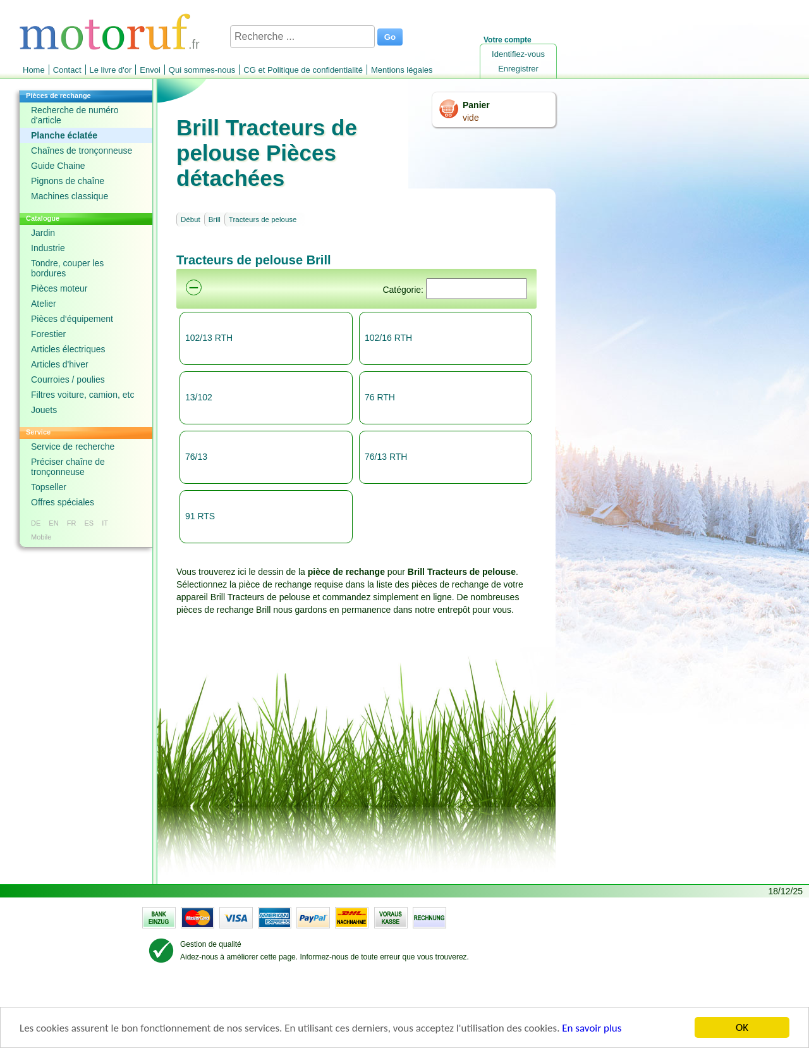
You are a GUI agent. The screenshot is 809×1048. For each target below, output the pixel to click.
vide (471, 118)
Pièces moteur (59, 288)
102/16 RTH (388, 338)
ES (89, 523)
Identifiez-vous (518, 54)
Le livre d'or (111, 70)
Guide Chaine (58, 166)
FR (71, 523)
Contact (67, 70)
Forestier (48, 334)
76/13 (196, 457)
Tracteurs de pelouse (263, 219)
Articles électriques (68, 349)
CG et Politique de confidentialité (303, 70)
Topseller (48, 487)
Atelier (43, 304)
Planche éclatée (64, 135)
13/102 (198, 397)
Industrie (48, 248)
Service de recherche (72, 446)
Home (34, 70)
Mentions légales (402, 70)
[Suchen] (476, 288)
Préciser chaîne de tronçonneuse (68, 467)
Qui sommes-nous (202, 70)
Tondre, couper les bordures (67, 268)
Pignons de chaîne (67, 181)
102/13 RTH (209, 338)
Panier (476, 105)
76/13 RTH (386, 457)
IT (105, 523)
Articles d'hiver (59, 364)
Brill (215, 219)
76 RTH (380, 397)
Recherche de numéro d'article (75, 115)
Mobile (41, 537)
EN (53, 523)
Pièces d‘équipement (72, 319)
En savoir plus (591, 1028)
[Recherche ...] (302, 36)
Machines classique (69, 196)
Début (190, 219)
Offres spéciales (62, 502)
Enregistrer (518, 68)
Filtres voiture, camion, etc (82, 395)
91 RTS (200, 516)
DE (35, 523)
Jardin (43, 233)
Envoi (150, 70)
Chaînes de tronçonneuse (81, 150)
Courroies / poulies (68, 379)
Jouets (44, 410)
